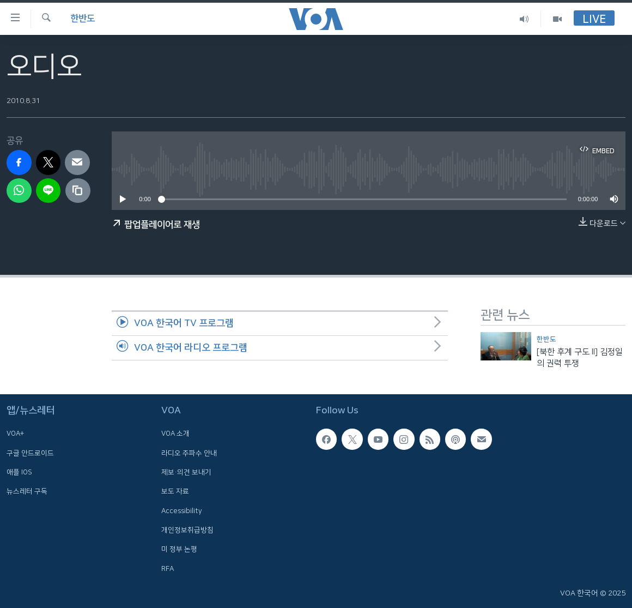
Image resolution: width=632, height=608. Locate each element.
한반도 (82, 18)
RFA (167, 568)
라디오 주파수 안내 (189, 452)
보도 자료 (175, 491)
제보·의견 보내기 (186, 472)
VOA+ (15, 433)
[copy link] (77, 190)
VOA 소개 (175, 433)
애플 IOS (19, 472)
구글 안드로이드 (30, 452)
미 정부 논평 (179, 549)
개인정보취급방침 (187, 529)
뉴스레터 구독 (27, 491)
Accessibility (181, 510)
